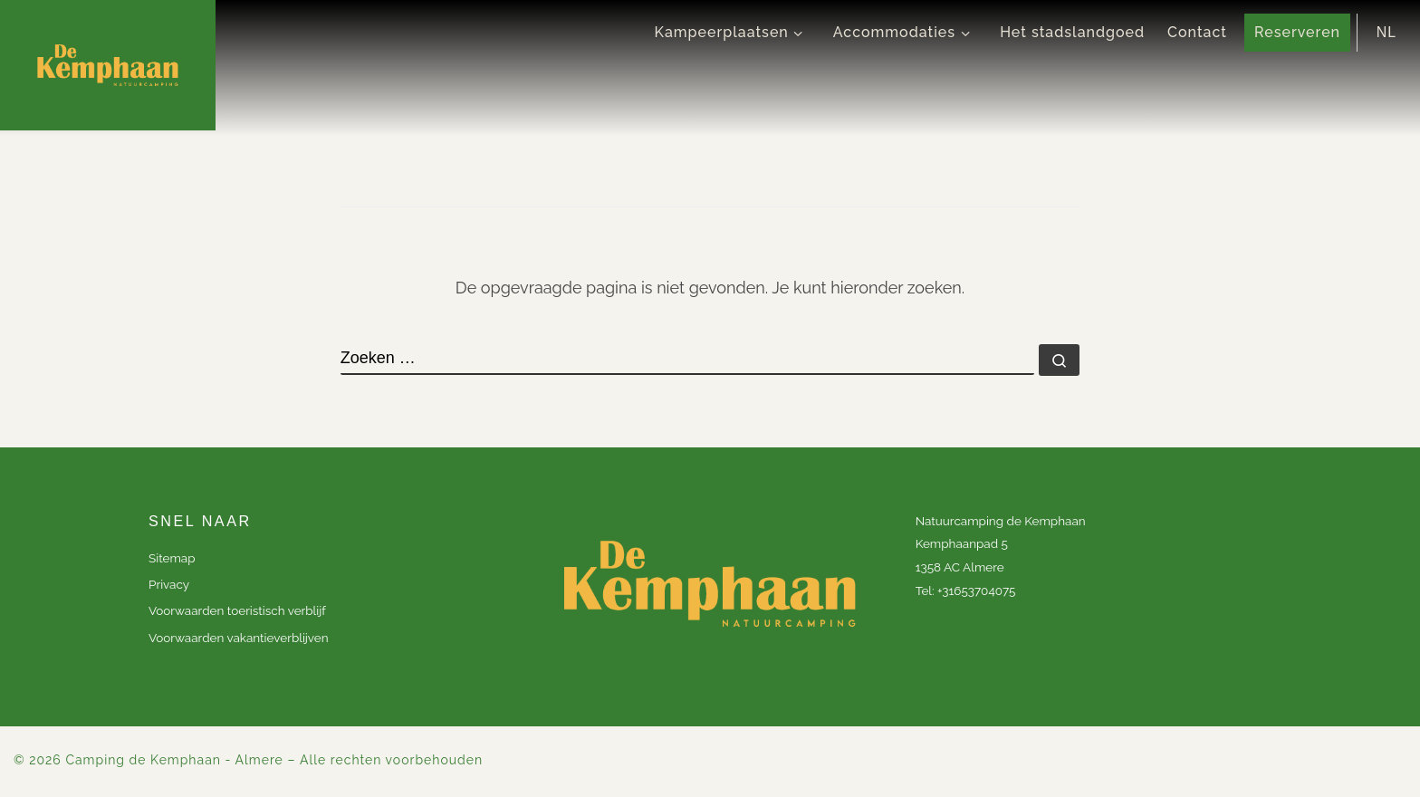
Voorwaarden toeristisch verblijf (237, 610)
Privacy (169, 584)
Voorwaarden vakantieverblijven (239, 637)
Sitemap (172, 558)
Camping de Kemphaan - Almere (174, 760)
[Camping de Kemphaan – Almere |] (108, 65)
